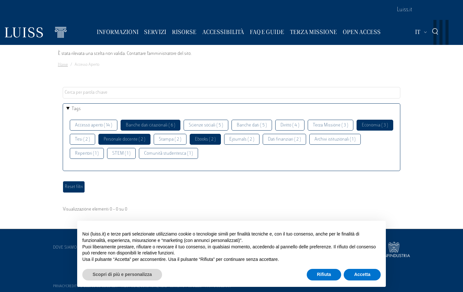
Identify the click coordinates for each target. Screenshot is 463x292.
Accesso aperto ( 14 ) (93, 125)
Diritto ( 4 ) (289, 125)
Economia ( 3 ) (375, 125)
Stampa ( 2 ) (170, 139)
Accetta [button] (362, 274)
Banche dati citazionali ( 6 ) (150, 125)
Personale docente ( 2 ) (124, 139)
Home (63, 65)
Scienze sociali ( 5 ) (206, 125)
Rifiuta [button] (324, 274)
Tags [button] (76, 109)
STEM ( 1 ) (121, 153)
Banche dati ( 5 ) (252, 125)
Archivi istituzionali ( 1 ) (335, 139)
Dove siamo (65, 248)
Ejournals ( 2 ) (241, 139)
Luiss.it (404, 10)
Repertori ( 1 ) (87, 153)
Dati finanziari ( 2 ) (284, 139)
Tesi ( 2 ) (82, 139)
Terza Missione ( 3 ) (330, 125)
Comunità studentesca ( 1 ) (168, 153)
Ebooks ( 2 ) (205, 139)
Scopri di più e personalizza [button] (122, 274)
